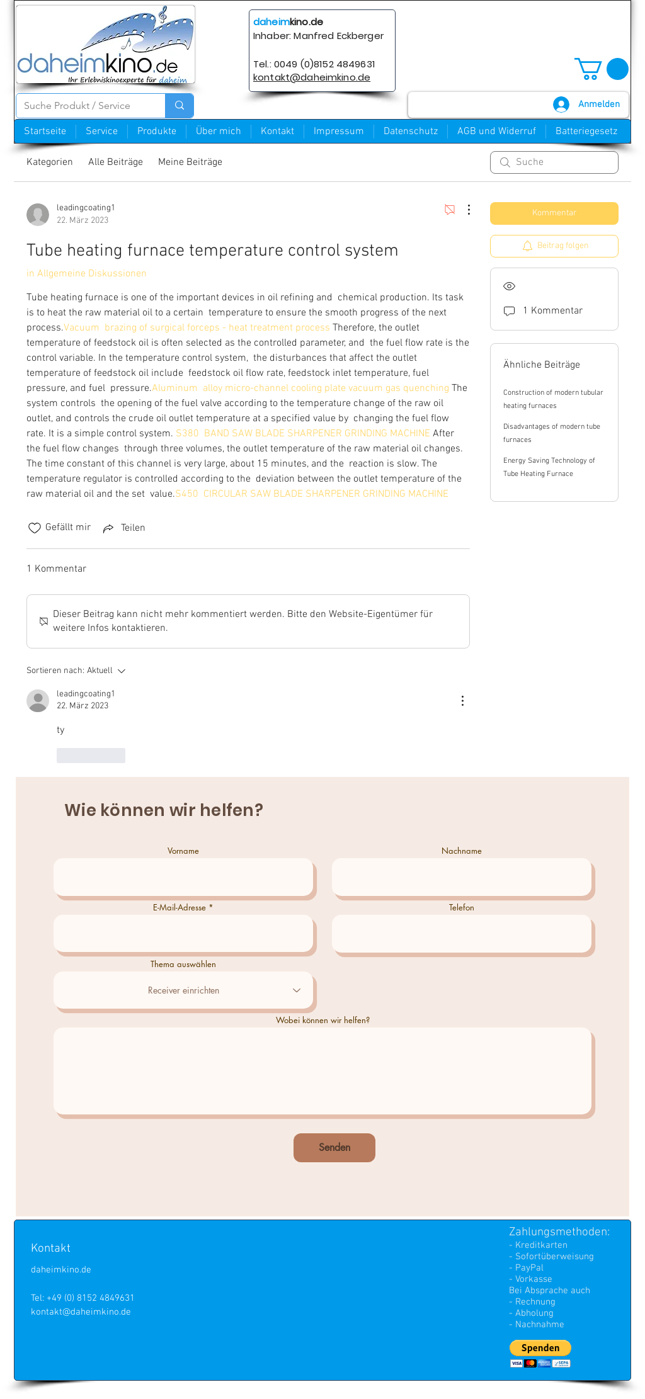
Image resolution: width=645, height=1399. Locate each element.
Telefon (461, 907)
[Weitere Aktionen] (462, 209)
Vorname (183, 851)
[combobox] (183, 990)
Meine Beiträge (190, 162)
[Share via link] (123, 528)
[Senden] (334, 1147)
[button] (601, 69)
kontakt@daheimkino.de (81, 1312)
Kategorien (49, 162)
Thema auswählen (183, 964)
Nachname (462, 851)
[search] (554, 162)
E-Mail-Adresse (179, 907)
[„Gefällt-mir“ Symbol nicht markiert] (34, 528)
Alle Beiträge (115, 162)
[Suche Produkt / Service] (81, 106)
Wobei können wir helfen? (323, 1020)
